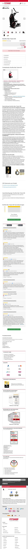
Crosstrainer (5, 537)
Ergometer (16, 537)
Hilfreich (4, 239)
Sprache (20, 225)
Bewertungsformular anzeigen (14, 219)
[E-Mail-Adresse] (11, 480)
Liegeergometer (17, 545)
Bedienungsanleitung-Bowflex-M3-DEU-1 (9, 187)
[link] (8, 366)
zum (5, 523)
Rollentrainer (16, 547)
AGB (3, 527)
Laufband (4, 539)
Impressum (16, 529)
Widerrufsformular (5, 532)
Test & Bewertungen (7, 62)
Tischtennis (5, 542)
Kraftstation (5, 540)
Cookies (4, 529)
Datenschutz (16, 527)
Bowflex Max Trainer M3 (12, 489)
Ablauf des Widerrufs (17, 532)
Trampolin (16, 540)
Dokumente (6, 59)
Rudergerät (16, 539)
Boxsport (4, 545)
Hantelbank (16, 542)
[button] (3, 19)
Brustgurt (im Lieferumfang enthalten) (19, 96)
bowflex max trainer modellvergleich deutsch (10, 185)
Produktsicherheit (7, 64)
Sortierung (9, 225)
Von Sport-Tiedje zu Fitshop (6, 498)
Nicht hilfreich (9, 239)
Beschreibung (6, 57)
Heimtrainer (5, 547)
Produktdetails (6, 55)
